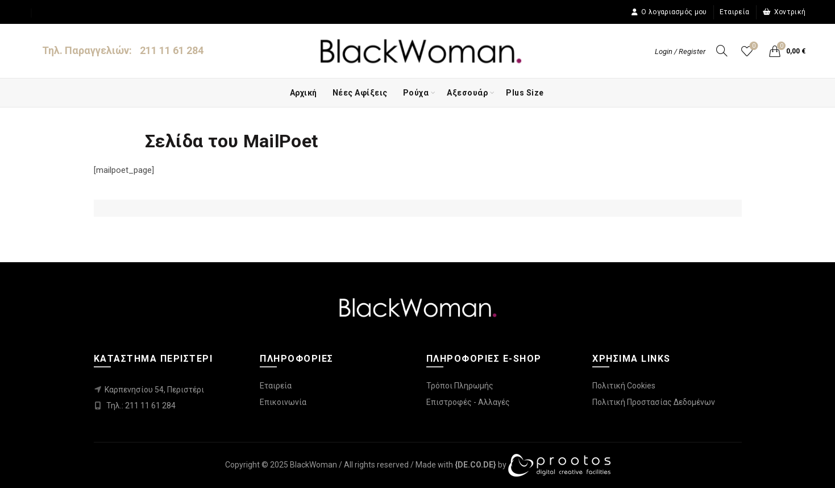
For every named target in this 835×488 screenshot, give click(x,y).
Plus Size (525, 92)
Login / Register (680, 51)
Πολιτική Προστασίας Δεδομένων (653, 402)
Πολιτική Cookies (623, 385)
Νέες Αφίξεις (360, 92)
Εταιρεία (734, 12)
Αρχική (303, 92)
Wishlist (753, 46)
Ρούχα (416, 92)
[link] (475, 464)
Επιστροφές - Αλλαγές (468, 402)
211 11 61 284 (171, 50)
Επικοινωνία (283, 402)
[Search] (722, 50)
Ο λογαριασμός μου (669, 12)
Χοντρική (784, 12)
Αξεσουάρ (467, 92)
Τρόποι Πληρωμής (459, 385)
